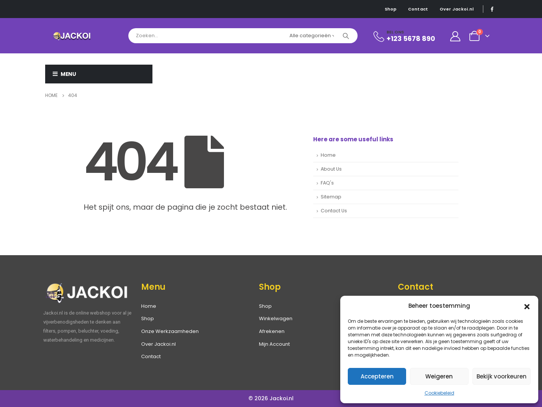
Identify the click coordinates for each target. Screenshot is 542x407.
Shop (391, 9)
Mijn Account (274, 344)
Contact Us (334, 210)
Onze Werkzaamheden (170, 331)
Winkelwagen (275, 318)
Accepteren (377, 376)
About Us (331, 169)
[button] (527, 306)
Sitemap (331, 197)
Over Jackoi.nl (457, 9)
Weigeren (439, 376)
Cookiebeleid (439, 393)
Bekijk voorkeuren (502, 376)
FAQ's (327, 183)
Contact (418, 9)
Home (328, 155)
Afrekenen (272, 331)
